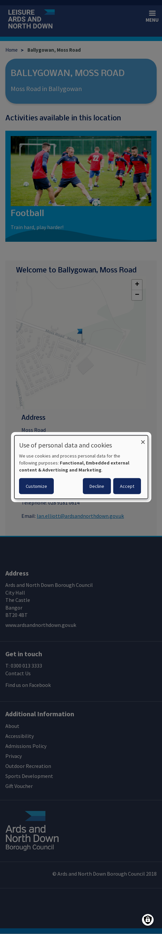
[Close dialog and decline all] (143, 439)
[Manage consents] (148, 920)
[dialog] (81, 467)
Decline (97, 486)
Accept (127, 486)
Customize (36, 486)
